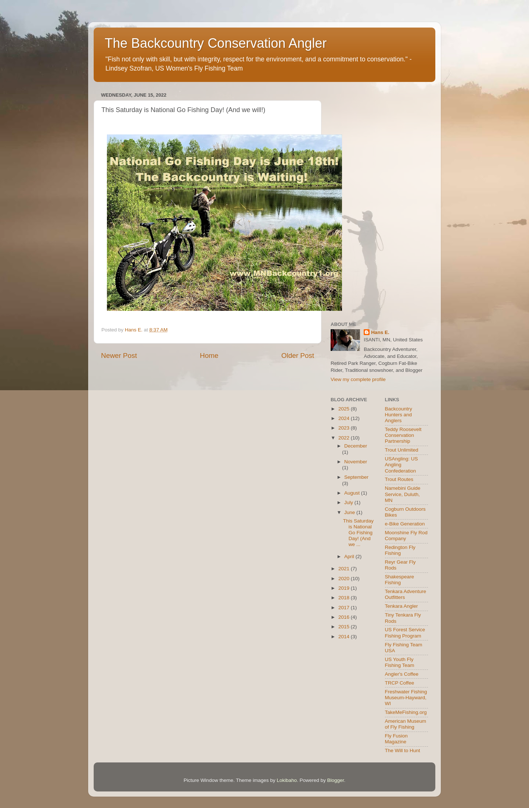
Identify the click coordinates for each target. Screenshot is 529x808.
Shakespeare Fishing (399, 579)
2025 (344, 409)
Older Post (297, 355)
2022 (344, 438)
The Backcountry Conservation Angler (216, 43)
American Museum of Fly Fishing (406, 724)
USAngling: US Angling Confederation (401, 464)
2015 (344, 626)
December (355, 446)
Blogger (335, 780)
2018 (344, 597)
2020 (344, 578)
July (349, 502)
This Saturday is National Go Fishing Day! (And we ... (358, 532)
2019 (344, 588)
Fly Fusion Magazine (396, 738)
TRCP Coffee (399, 683)
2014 (344, 636)
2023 (344, 428)
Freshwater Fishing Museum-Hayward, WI (406, 697)
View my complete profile (358, 379)
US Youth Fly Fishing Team (399, 662)
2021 (344, 568)
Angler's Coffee (402, 674)
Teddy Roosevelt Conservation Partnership (403, 435)
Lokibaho (287, 780)
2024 (344, 418)
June (350, 512)
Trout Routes (399, 479)
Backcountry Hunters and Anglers (398, 414)
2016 (344, 617)
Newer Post (119, 355)
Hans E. (380, 332)
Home (209, 355)
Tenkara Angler (401, 606)
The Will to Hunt (402, 750)
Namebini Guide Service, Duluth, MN (403, 494)
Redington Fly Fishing (400, 550)
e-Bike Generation (405, 524)
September (356, 477)
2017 (344, 607)
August (352, 493)
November (355, 461)
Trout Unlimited (401, 450)
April (350, 556)
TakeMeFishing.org (406, 712)
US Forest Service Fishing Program (405, 632)
